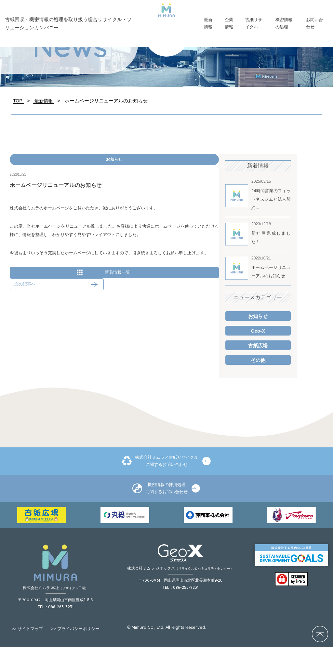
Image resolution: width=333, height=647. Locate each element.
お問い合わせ (314, 23)
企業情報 (229, 23)
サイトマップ (27, 628)
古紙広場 (258, 345)
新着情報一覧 (117, 272)
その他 (258, 360)
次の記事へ (24, 284)
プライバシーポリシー (75, 628)
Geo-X (258, 331)
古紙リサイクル (253, 23)
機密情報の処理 (283, 23)
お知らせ (114, 159)
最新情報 (208, 23)
